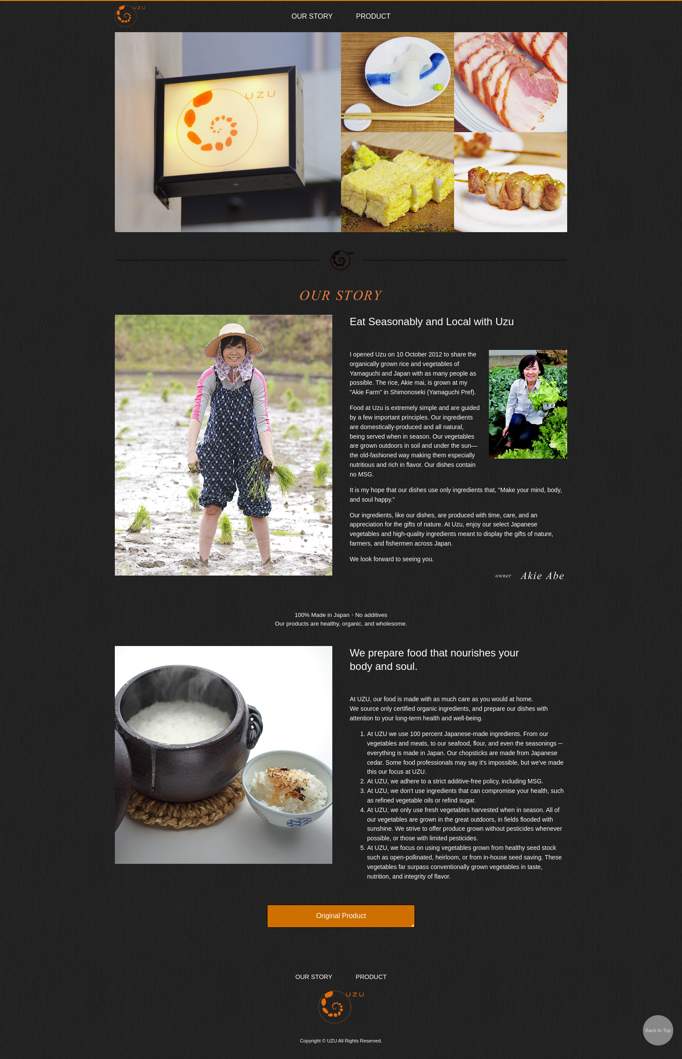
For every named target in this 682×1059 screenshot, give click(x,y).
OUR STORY (312, 16)
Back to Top (658, 1030)
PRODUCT (373, 16)
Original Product (341, 915)
